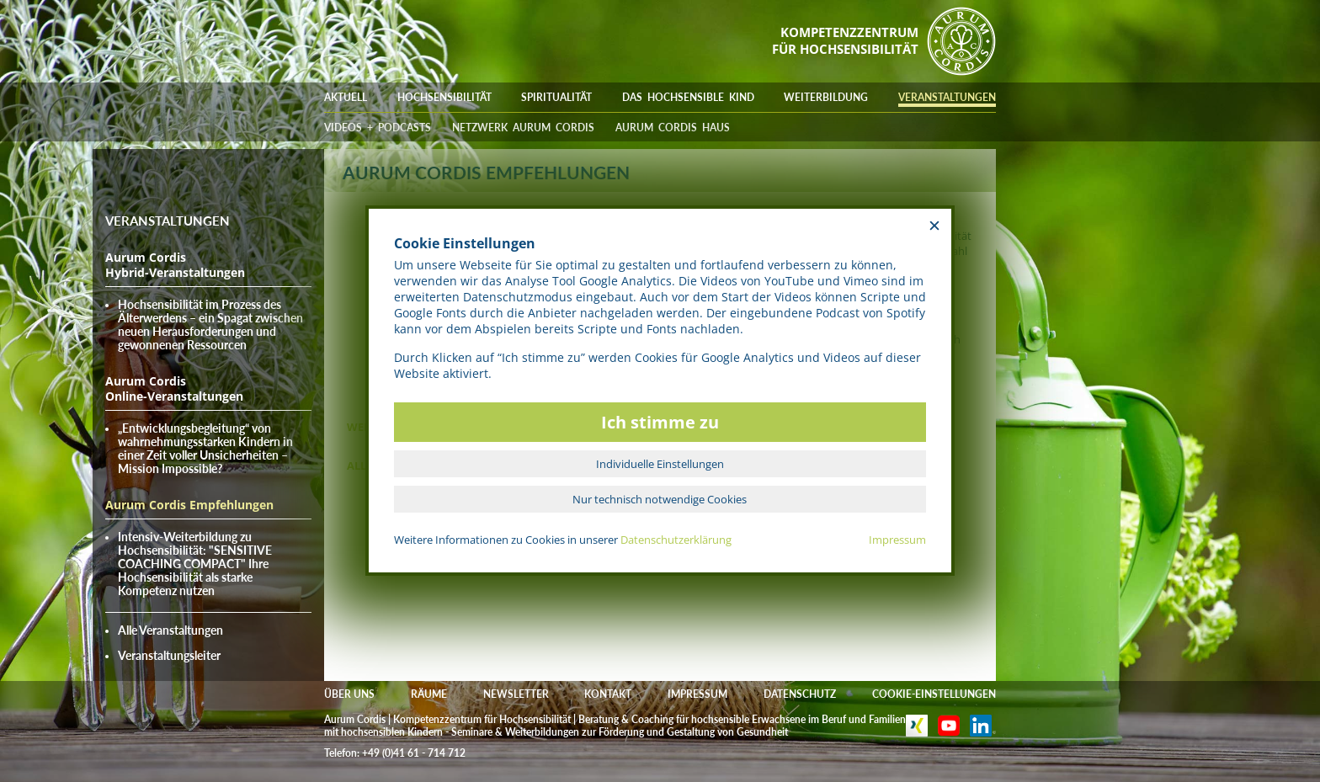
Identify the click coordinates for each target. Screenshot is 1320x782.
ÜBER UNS (349, 694)
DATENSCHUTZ (800, 694)
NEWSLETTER (516, 694)
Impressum (897, 539)
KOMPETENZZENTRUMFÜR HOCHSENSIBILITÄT (845, 40)
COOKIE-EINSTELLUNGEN (934, 694)
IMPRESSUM (697, 694)
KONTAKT (607, 694)
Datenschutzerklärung (676, 539)
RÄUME (429, 694)
